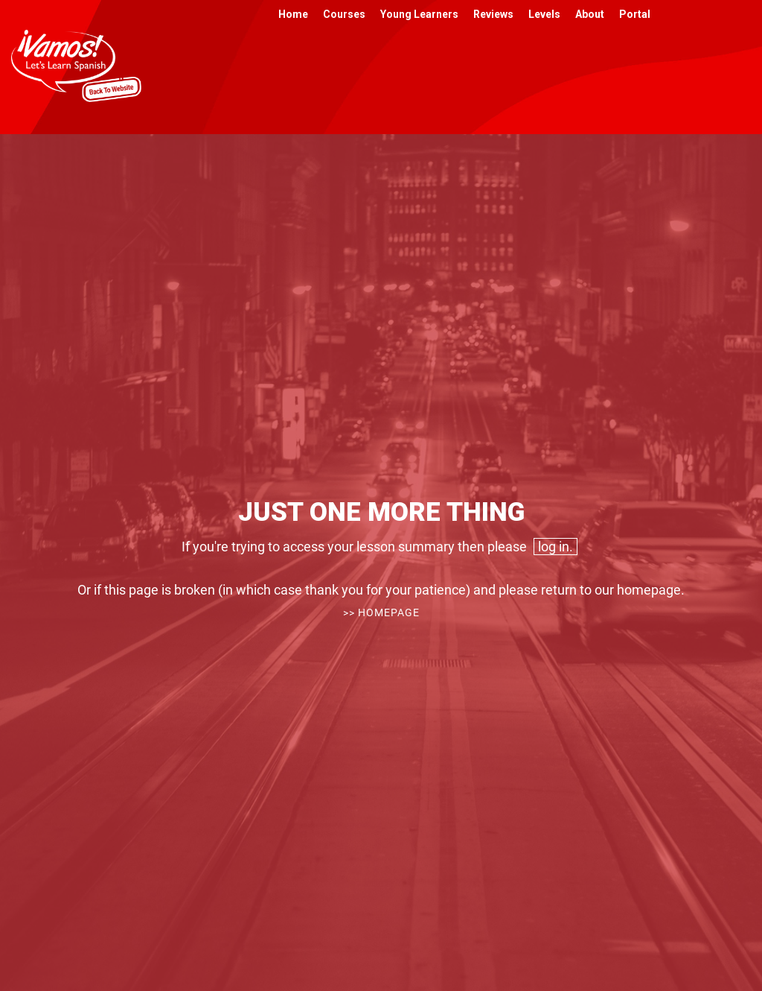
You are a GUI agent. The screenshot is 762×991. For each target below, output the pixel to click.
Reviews (493, 14)
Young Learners (419, 14)
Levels (544, 14)
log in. (555, 546)
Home (293, 14)
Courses (344, 14)
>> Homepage (381, 612)
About (589, 14)
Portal (634, 14)
